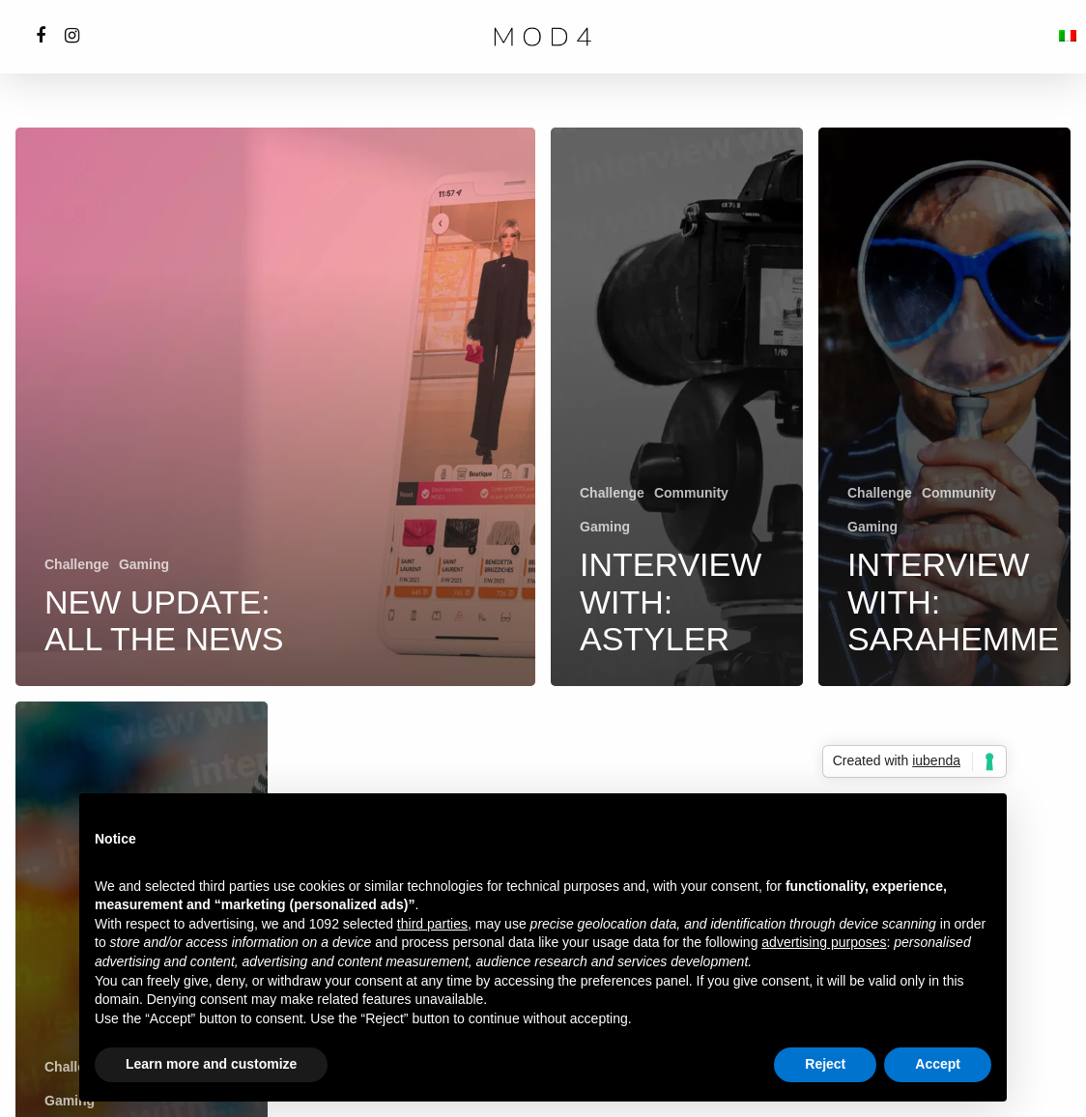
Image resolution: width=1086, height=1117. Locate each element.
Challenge (76, 564)
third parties (432, 923)
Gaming (144, 564)
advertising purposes (823, 942)
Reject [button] (825, 1064)
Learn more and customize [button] (211, 1064)
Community (691, 493)
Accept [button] (937, 1064)
